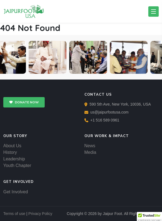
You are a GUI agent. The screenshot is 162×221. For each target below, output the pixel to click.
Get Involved (15, 191)
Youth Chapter (17, 165)
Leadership (14, 159)
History (10, 152)
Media (90, 152)
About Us (12, 145)
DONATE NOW (24, 102)
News (89, 145)
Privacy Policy (40, 213)
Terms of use (14, 213)
